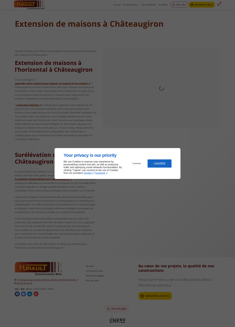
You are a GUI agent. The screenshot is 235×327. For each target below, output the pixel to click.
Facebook (100, 173)
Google (87, 173)
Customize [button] (136, 163)
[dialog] (117, 163)
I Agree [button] (159, 163)
